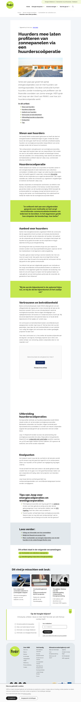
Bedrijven (75, 1)
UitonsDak (54, 174)
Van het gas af (64, 6)
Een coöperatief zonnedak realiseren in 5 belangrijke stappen (21, 590)
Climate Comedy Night (66, 652)
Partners (25, 654)
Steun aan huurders (28, 107)
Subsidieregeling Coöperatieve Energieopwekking (36, 557)
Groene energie (51, 6)
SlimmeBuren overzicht (39, 650)
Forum (37, 676)
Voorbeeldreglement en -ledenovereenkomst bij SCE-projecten (40, 591)
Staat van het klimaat (54, 649)
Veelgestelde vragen (26, 659)
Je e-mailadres (47, 623)
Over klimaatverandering (53, 652)
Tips (23, 122)
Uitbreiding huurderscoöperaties (32, 117)
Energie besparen (37, 6)
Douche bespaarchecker (40, 654)
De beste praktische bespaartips (25, 624)
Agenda (64, 649)
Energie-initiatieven (50, 1)
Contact (25, 667)
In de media (26, 656)
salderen (56, 504)
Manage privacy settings (40, 367)
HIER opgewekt (65, 658)
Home (28, 6)
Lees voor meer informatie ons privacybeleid (55, 635)
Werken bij (25, 662)
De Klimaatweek (66, 656)
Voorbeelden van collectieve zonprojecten (34, 553)
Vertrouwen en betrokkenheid (32, 114)
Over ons (25, 649)
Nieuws (25, 652)
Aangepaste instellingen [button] (28, 698)
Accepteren (11, 698)
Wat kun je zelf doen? (52, 656)
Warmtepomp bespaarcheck (39, 666)
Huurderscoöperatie (28, 109)
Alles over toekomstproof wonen (26, 627)
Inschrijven (47, 632)
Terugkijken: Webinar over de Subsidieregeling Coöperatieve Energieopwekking (59, 592)
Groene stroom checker (40, 658)
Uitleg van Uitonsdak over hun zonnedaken (37, 532)
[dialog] (40, 693)
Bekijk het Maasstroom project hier (34, 535)
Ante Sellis (35, 27)
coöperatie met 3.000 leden (38, 439)
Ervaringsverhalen (40, 670)
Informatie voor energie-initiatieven (26, 630)
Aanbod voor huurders (29, 112)
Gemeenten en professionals (63, 1)
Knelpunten (26, 120)
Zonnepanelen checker (39, 662)
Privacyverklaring (27, 665)
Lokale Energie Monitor (39, 673)
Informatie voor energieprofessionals (27, 632)
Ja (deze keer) (40, 362)
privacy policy (27, 693)
